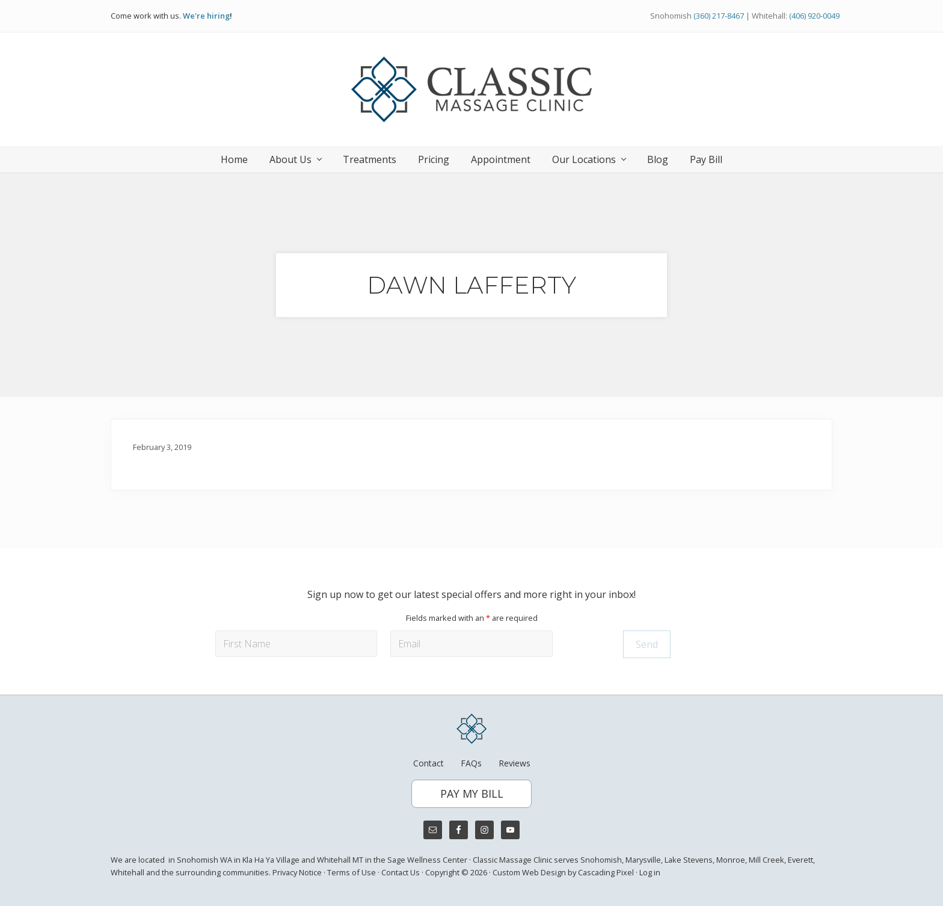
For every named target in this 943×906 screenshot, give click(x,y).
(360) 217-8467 (718, 15)
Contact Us (400, 872)
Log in (649, 872)
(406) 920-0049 (814, 15)
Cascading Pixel (606, 872)
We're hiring (206, 15)
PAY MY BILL (471, 793)
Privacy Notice (297, 872)
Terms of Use (351, 872)
